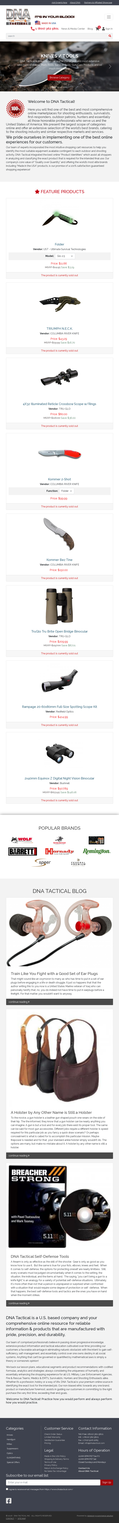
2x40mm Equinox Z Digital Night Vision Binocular (59, 778)
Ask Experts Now (59, 2)
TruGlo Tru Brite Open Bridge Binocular (59, 631)
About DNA (75, 2)
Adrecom (91, 1516)
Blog (90, 28)
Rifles (9, 1444)
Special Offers (13, 1462)
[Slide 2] (59, 87)
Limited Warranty (52, 1437)
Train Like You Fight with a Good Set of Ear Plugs (54, 973)
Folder (59, 244)
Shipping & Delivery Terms (56, 1459)
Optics (10, 1453)
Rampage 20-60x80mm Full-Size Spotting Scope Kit (59, 707)
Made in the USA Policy (55, 1456)
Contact (10, 1518)
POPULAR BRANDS (59, 828)
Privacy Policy (50, 1465)
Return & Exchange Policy (56, 1468)
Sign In (107, 28)
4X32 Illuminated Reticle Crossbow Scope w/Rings (59, 404)
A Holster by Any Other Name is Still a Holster (51, 1112)
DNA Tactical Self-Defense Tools (40, 1256)
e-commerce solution (104, 1516)
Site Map (22, 1518)
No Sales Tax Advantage (55, 1471)
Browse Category (59, 77)
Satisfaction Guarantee (54, 1440)
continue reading (19, 1001)
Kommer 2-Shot (59, 479)
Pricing (47, 1443)
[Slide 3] (65, 87)
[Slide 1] (54, 87)
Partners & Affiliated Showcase (98, 2)
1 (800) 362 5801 (45, 28)
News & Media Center (73, 28)
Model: (49, 256)
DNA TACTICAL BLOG (60, 891)
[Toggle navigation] (109, 17)
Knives (10, 1435)
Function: (52, 490)
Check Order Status (53, 1434)
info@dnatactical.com (95, 1443)
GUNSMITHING (13, 1458)
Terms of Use (50, 1462)
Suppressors (12, 1448)
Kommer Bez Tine (59, 560)
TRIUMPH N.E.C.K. (59, 328)
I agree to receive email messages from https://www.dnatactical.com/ (39, 1489)
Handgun (11, 1439)
